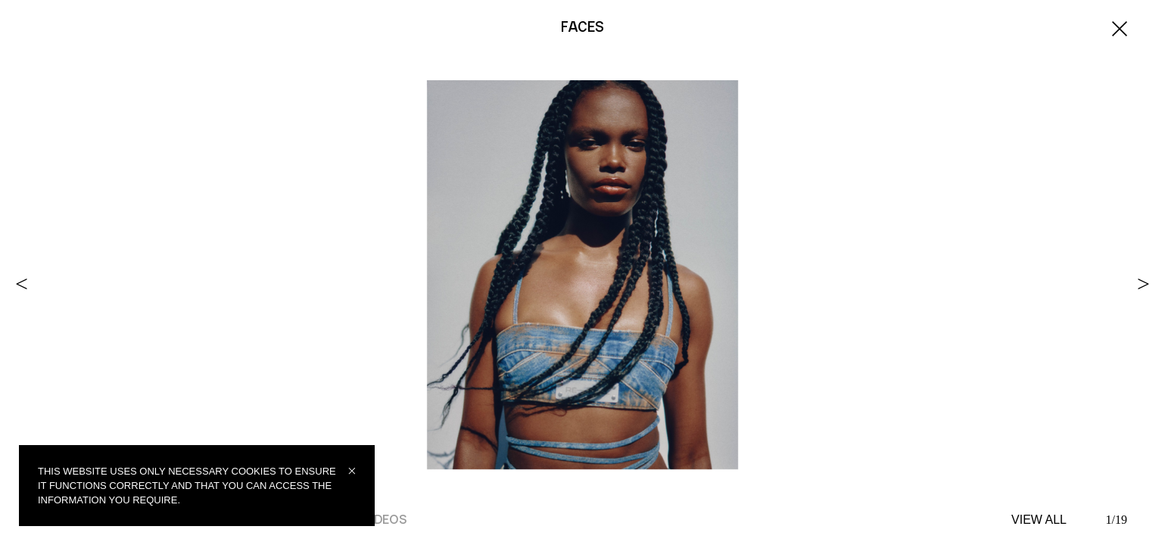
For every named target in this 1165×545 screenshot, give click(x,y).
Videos (383, 520)
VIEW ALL (1039, 519)
